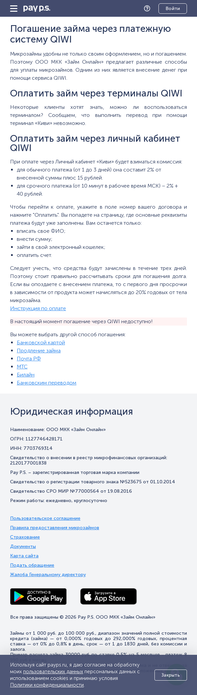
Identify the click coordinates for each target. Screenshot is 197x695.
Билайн (26, 374)
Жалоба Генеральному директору (48, 574)
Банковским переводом (46, 382)
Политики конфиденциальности (47, 685)
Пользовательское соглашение (45, 518)
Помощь (148, 8)
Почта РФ (29, 358)
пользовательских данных (53, 672)
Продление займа (39, 350)
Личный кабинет (167, 9)
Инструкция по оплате (38, 308)
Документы (23, 546)
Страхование (25, 537)
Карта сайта (24, 556)
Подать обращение (32, 565)
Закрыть (170, 675)
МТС (22, 366)
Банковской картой (41, 342)
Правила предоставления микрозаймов (54, 528)
